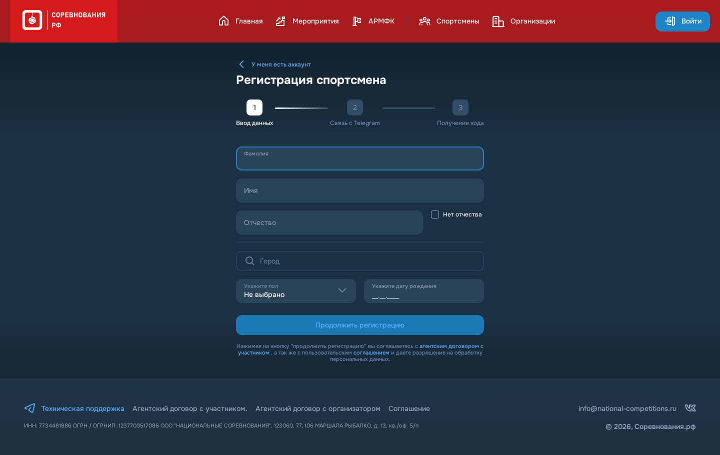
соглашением (372, 352)
